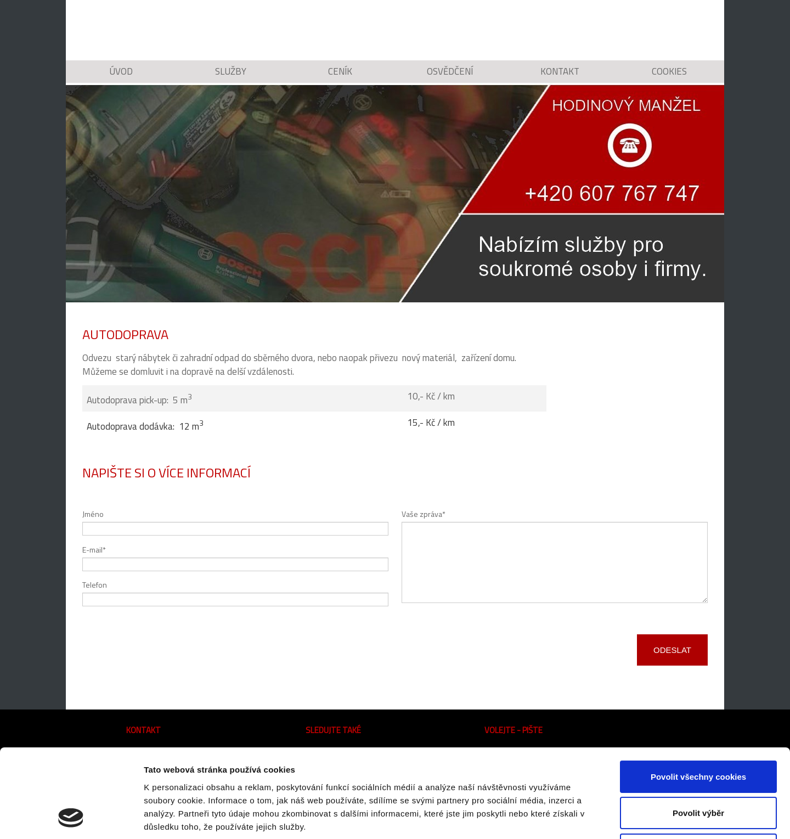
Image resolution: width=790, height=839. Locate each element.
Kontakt (559, 79)
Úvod (121, 79)
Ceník (340, 79)
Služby (231, 79)
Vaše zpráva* (423, 528)
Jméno (93, 528)
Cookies (669, 79)
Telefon (94, 599)
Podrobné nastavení (589, 817)
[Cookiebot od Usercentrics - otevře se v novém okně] (71, 817)
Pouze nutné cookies (698, 767)
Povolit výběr (698, 730)
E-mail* (94, 564)
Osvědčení (450, 79)
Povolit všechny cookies (698, 694)
